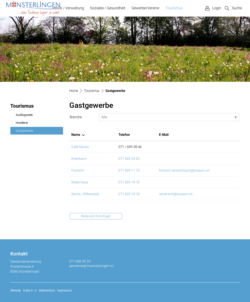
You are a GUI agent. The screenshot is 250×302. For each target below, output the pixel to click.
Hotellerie (22, 123)
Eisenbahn (79, 159)
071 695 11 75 (129, 170)
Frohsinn (77, 170)
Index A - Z (29, 290)
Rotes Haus (79, 182)
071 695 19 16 (129, 182)
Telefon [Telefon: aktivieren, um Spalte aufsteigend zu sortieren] (124, 135)
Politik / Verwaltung (68, 8)
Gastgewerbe (26, 132)
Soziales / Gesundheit (107, 8)
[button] (233, 8)
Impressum (64, 290)
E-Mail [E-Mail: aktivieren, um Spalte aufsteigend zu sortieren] (164, 135)
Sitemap (15, 290)
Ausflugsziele (24, 115)
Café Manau (80, 147)
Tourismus (174, 8)
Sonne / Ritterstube (85, 194)
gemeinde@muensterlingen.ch (91, 266)
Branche (76, 117)
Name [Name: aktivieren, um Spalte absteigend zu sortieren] (75, 135)
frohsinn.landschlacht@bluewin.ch (184, 170)
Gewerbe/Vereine (145, 8)
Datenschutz (47, 290)
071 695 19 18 (129, 194)
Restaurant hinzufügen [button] (96, 216)
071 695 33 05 (129, 159)
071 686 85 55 (79, 261)
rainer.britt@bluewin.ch (176, 194)
